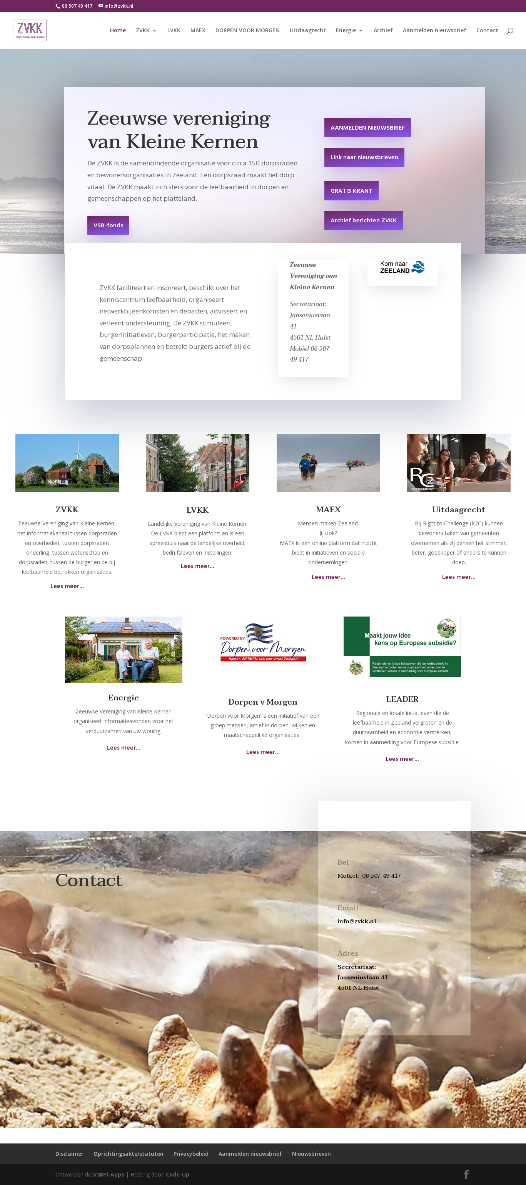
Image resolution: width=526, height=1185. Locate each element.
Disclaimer (69, 1153)
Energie (346, 31)
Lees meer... (67, 587)
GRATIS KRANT (351, 191)
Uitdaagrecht (308, 31)
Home (118, 31)
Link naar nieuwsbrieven (364, 158)
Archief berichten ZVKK (364, 221)
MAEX (197, 31)
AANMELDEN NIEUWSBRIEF (368, 128)
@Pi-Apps (111, 1174)
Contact (487, 31)
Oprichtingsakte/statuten (129, 1153)
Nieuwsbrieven (311, 1153)
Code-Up (177, 1174)
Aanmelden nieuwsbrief (434, 31)
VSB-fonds (108, 226)
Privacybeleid (191, 1153)
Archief (383, 31)
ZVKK (143, 31)
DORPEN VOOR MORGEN (247, 31)
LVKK (173, 31)
